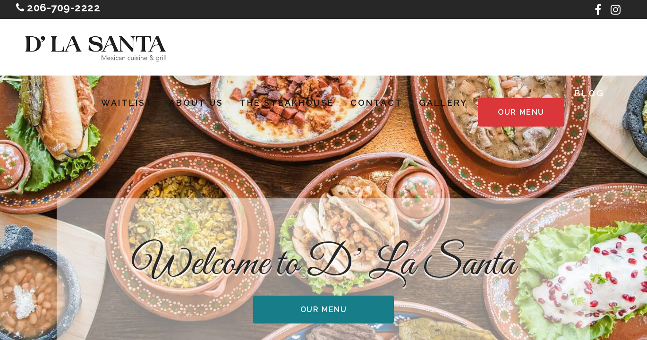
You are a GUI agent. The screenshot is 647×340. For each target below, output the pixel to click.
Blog (589, 93)
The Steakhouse (286, 103)
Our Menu (521, 112)
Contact (376, 103)
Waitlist (127, 103)
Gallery (443, 103)
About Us (196, 103)
